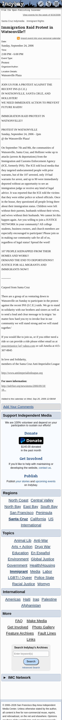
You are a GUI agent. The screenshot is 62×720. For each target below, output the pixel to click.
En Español (40, 553)
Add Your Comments (18, 407)
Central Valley (42, 500)
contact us (45, 467)
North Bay (12, 506)
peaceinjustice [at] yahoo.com (18, 345)
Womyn (43, 584)
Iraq (36, 599)
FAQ (19, 621)
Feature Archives (20, 633)
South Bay (49, 506)
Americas (13, 599)
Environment (18, 559)
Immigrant (19, 571)
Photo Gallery (43, 627)
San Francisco (22, 513)
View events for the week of (42, 15)
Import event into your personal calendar (39, 38)
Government (17, 565)
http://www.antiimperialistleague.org (22, 372)
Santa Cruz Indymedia (12, 21)
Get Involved (17, 627)
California (38, 519)
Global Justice (42, 559)
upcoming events (46, 481)
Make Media (37, 621)
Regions (10, 493)
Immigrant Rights (35, 21)
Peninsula (44, 513)
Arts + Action (22, 547)
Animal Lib (22, 540)
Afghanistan (31, 605)
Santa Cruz (18, 519)
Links (31, 639)
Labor (47, 571)
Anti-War (41, 540)
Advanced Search (31, 667)
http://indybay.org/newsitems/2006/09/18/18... (23, 388)
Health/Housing (42, 565)
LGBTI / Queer (20, 578)
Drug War (42, 547)
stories (23, 481)
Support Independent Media (27, 415)
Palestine (49, 599)
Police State (44, 578)
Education (20, 553)
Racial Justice (23, 584)
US (50, 519)
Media (35, 571)
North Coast (18, 500)
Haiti (26, 599)
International (31, 525)
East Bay (30, 506)
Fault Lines (47, 633)
